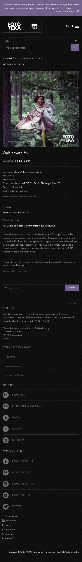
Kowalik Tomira (11, 212)
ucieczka (11, 225)
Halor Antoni (20, 171)
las (4, 225)
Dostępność (8, 538)
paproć (21, 225)
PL (73, 26)
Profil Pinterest (17, 472)
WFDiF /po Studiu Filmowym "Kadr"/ (41, 183)
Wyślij (72, 288)
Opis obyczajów (15, 152)
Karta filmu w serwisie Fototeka (19, 196)
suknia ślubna (48, 225)
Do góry (73, 304)
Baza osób (9, 520)
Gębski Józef (35, 171)
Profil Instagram (18, 483)
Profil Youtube (17, 494)
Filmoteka (14, 394)
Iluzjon (12, 428)
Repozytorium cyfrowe (22, 405)
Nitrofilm (13, 439)
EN (67, 26)
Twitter (12, 506)
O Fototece (8, 533)
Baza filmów (10, 516)
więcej (6, 338)
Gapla (11, 417)
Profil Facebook (18, 460)
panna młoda (33, 225)
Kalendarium (8, 529)
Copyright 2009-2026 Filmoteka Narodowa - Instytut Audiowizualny (44, 551)
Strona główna (11, 58)
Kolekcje (6, 524)
